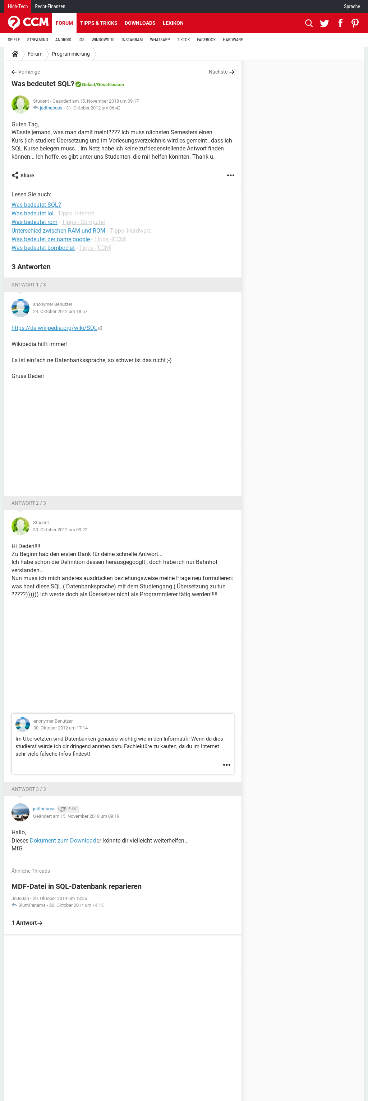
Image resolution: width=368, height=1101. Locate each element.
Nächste (218, 72)
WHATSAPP (160, 39)
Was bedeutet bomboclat (43, 247)
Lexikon (173, 23)
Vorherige (29, 72)
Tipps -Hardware (130, 230)
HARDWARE (233, 39)
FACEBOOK (206, 39)
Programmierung (71, 54)
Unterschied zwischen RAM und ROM (58, 230)
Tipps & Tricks (99, 23)
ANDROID (63, 39)
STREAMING (37, 39)
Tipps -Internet (76, 213)
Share (27, 175)
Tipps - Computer (83, 222)
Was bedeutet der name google (51, 239)
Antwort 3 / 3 (29, 789)
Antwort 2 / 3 (29, 503)
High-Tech (18, 6)
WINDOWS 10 (103, 39)
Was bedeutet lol (33, 213)
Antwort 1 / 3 (29, 285)
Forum (64, 23)
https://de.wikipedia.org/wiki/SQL (54, 328)
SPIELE (14, 39)
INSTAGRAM (132, 39)
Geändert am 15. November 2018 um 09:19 (76, 816)
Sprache (352, 6)
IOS (81, 39)
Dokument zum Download (63, 840)
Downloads (140, 23)
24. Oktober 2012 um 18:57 (60, 311)
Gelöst (88, 84)
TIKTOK (183, 39)
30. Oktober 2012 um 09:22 (60, 529)
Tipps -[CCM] (110, 239)
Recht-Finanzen (50, 6)
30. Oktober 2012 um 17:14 (60, 728)
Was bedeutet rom (35, 222)
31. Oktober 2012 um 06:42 (93, 108)
